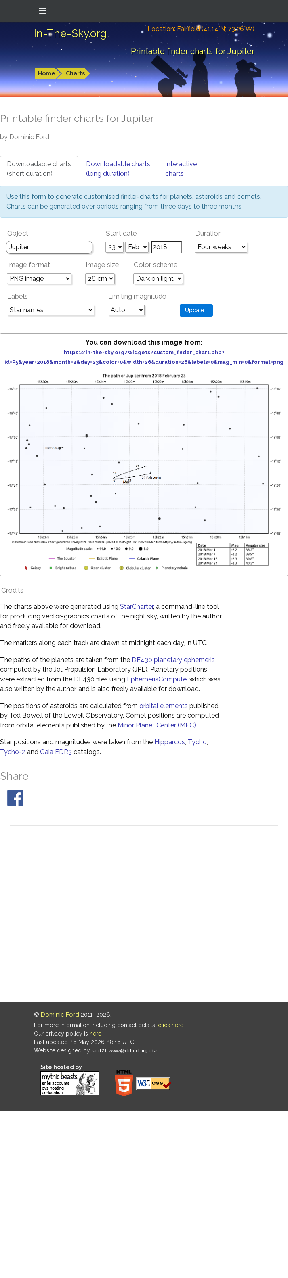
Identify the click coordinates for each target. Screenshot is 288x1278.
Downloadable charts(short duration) (39, 169)
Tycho (197, 742)
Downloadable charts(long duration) (118, 169)
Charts (75, 73)
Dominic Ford (60, 1014)
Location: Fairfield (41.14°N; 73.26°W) (200, 29)
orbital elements (163, 706)
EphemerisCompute (157, 679)
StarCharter (136, 606)
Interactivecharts (181, 169)
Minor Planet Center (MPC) (157, 725)
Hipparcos (169, 742)
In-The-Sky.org (70, 33)
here (95, 1033)
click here (170, 1025)
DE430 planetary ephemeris (173, 660)
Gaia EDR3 (56, 752)
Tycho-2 (12, 752)
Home (46, 73)
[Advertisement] (83, 915)
